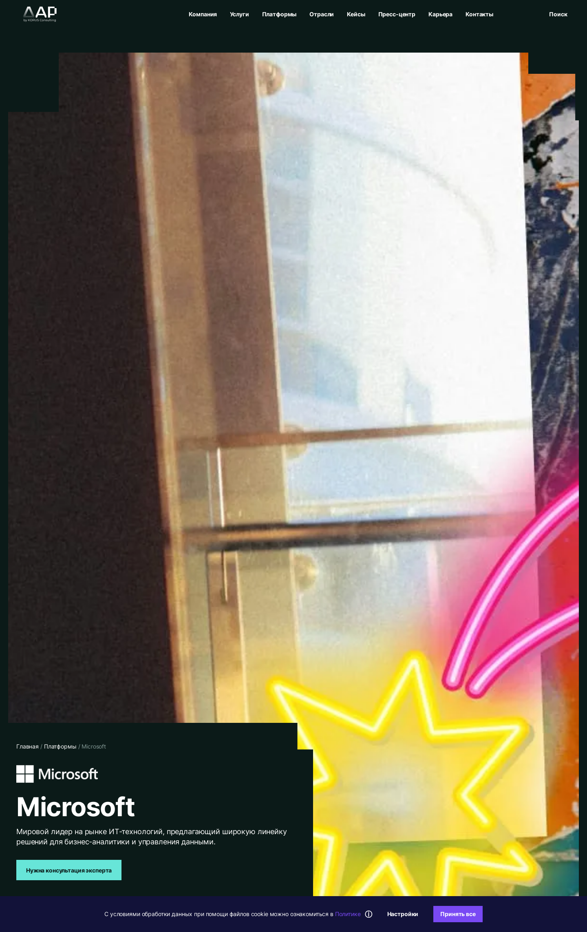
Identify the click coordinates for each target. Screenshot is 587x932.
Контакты (479, 14)
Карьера (440, 14)
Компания (203, 14)
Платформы (279, 14)
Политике (348, 913)
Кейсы (356, 14)
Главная (27, 746)
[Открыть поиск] (558, 14)
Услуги (239, 14)
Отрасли (321, 14)
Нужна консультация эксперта (69, 870)
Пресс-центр (396, 14)
